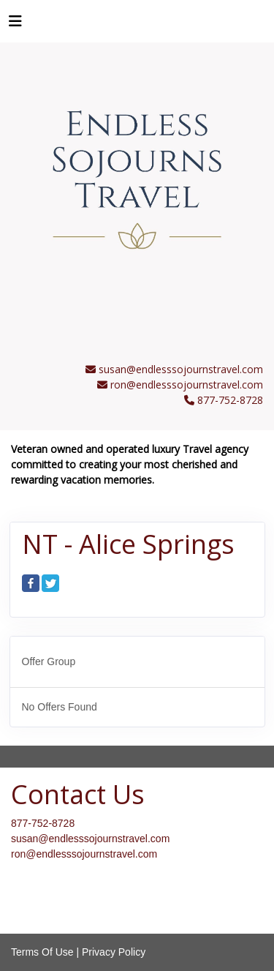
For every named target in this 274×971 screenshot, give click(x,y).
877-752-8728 (43, 823)
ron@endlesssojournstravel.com (186, 384)
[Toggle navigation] (15, 25)
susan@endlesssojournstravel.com (181, 369)
